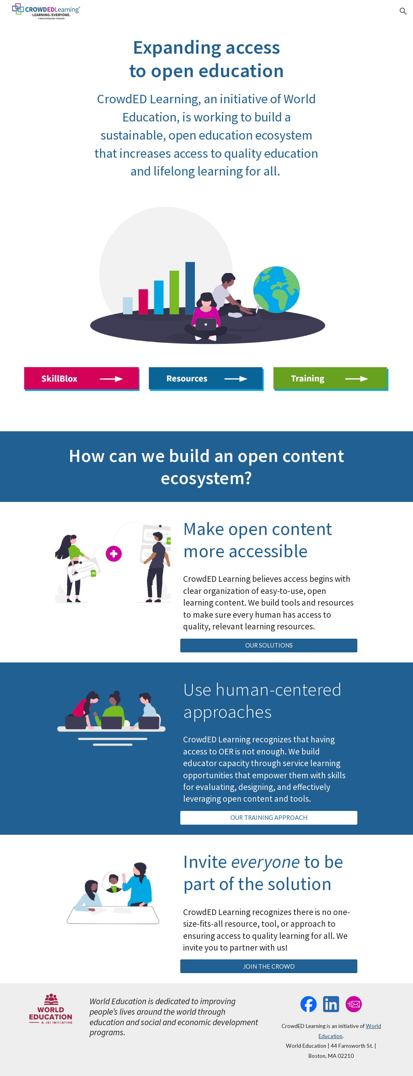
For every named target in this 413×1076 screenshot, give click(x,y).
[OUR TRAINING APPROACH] (268, 818)
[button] (403, 11)
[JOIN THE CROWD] (268, 966)
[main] (206, 108)
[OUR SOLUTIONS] (268, 645)
